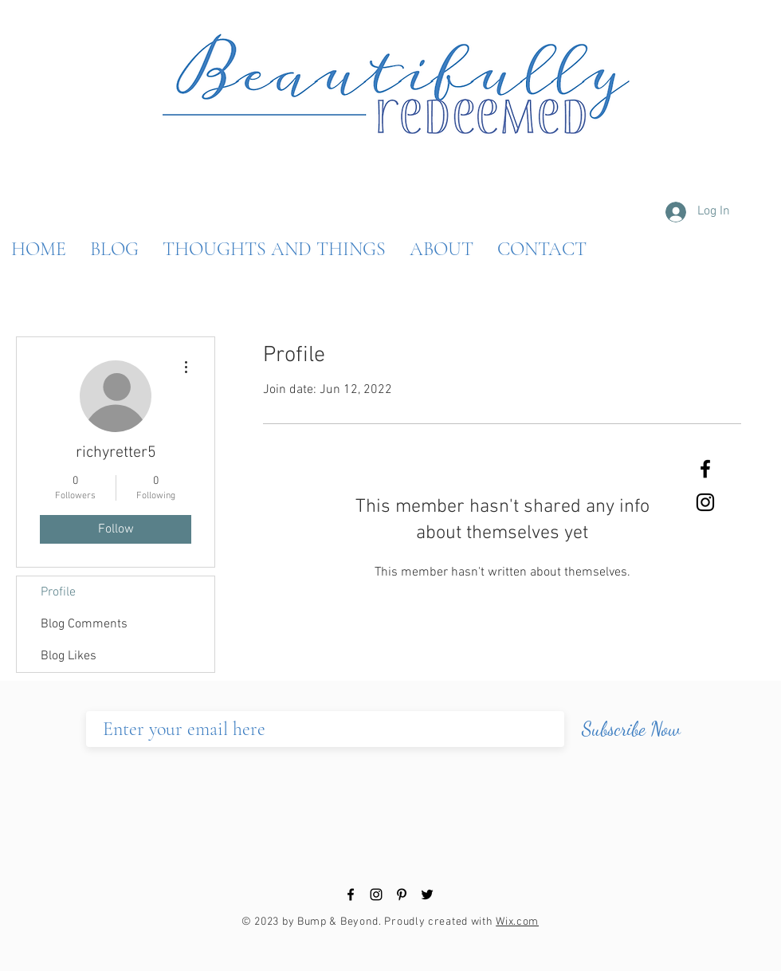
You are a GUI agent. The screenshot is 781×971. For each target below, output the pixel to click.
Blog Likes (68, 656)
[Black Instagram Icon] (705, 502)
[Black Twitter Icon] (427, 894)
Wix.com (517, 922)
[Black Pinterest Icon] (402, 894)
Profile (58, 592)
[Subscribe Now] (631, 729)
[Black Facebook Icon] (705, 469)
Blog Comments (84, 624)
